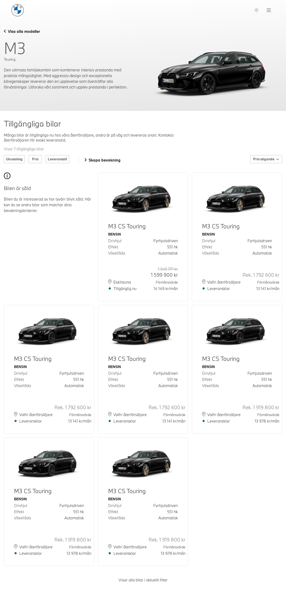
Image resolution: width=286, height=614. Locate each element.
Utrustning (14, 159)
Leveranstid (57, 159)
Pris (35, 159)
